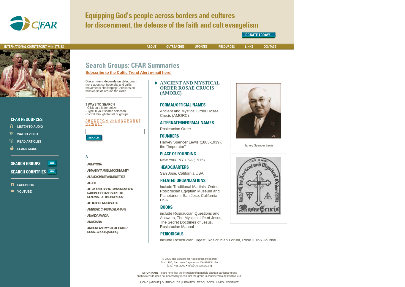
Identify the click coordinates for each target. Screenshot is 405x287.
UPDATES (188, 282)
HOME (144, 282)
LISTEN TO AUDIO (30, 126)
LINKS (220, 282)
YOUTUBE (24, 191)
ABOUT (154, 282)
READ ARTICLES (29, 141)
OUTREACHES (171, 282)
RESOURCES (205, 282)
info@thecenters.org (200, 265)
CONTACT (232, 282)
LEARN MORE (27, 149)
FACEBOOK (25, 185)
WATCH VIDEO (27, 134)
